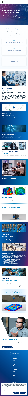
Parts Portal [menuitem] (14, 368)
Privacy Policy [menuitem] (14, 378)
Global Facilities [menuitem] (14, 357)
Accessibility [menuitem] (14, 381)
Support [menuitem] (14, 371)
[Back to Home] (5, 2)
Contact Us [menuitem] (14, 367)
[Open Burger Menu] (26, 2)
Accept (16, 392)
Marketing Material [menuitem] (14, 373)
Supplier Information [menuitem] (14, 372)
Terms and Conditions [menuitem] (14, 382)
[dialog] (14, 389)
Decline (23, 392)
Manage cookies (10, 392)
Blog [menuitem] (14, 358)
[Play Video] (14, 102)
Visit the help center (7, 341)
